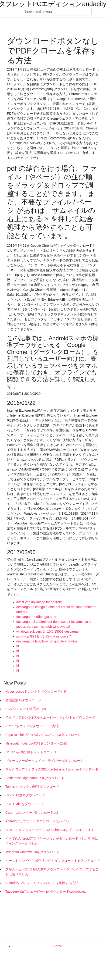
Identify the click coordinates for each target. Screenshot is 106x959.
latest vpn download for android (39, 602)
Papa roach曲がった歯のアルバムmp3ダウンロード (43, 735)
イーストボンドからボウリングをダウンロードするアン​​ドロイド (52, 861)
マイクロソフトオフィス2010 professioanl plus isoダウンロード (52, 769)
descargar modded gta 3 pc (36, 617)
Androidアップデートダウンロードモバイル (37, 821)
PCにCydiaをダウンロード (24, 804)
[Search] (57, 12)
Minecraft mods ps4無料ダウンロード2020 (36, 743)
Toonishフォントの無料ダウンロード (32, 786)
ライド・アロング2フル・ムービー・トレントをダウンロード (50, 717)
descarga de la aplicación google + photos (46, 641)
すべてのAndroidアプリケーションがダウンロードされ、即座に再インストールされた (51, 841)
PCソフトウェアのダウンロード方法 (32, 726)
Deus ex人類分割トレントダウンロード (34, 752)
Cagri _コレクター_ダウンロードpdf (31, 812)
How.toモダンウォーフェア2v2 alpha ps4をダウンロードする (49, 830)
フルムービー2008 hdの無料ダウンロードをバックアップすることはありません (52, 871)
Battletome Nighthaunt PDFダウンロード (35, 778)
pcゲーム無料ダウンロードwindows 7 (43, 636)
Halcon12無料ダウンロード (25, 795)
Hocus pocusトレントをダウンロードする (36, 691)
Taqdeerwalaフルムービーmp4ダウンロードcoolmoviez (45, 891)
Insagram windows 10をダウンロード (32, 852)
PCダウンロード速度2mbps (25, 709)
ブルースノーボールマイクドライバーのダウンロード (44, 761)
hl (17, 646)
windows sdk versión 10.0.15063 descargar (47, 631)
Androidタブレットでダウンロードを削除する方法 (42, 883)
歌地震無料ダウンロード (23, 700)
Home (57, 946)
